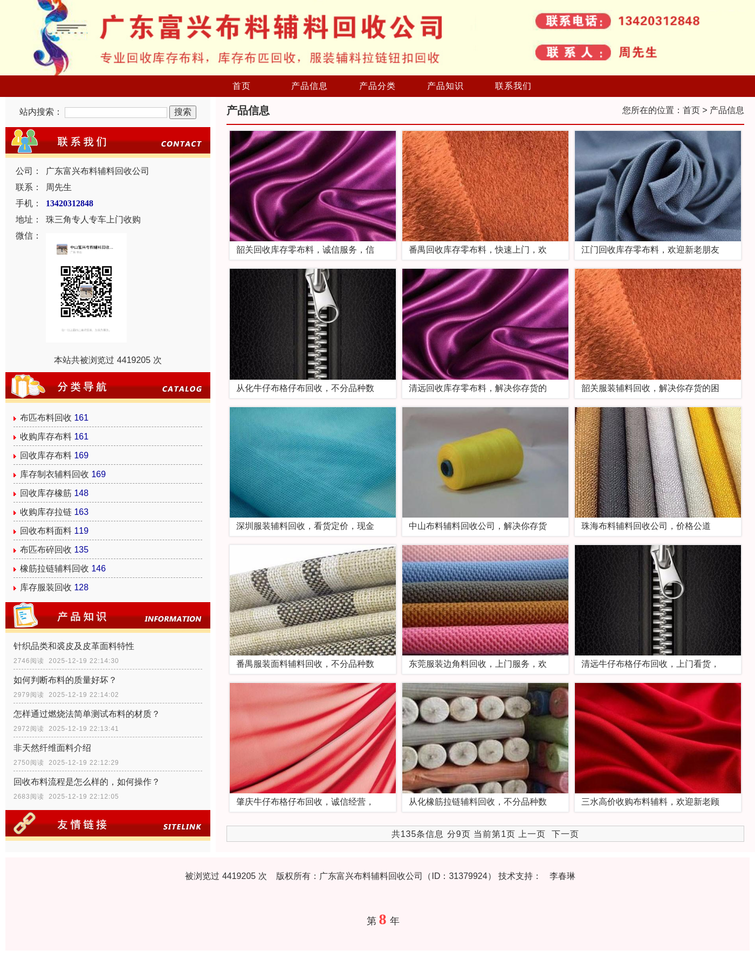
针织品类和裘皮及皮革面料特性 (73, 646)
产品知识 (445, 85)
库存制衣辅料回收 (54, 474)
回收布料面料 (46, 530)
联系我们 (513, 85)
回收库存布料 (46, 455)
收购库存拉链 (46, 512)
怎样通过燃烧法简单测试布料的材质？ (86, 713)
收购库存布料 (46, 436)
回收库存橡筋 (46, 493)
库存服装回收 (46, 587)
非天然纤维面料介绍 (52, 747)
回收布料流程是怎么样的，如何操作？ (86, 781)
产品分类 (377, 85)
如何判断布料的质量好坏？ (65, 680)
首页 (241, 85)
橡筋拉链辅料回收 (54, 568)
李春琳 (562, 876)
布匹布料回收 (46, 417)
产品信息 (309, 85)
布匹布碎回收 (46, 549)
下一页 (565, 834)
